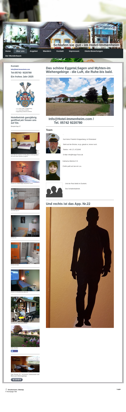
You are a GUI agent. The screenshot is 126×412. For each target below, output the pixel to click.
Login (119, 389)
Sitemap (21, 389)
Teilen (14, 351)
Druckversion (11, 389)
